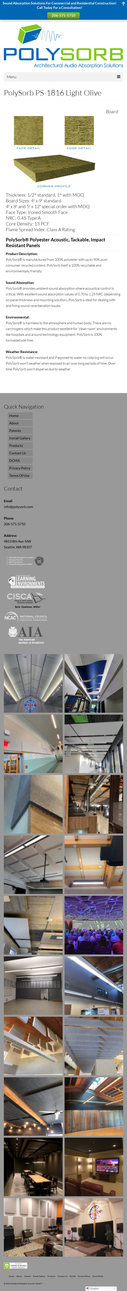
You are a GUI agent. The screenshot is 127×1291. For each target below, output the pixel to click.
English (93, 1288)
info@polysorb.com (18, 507)
